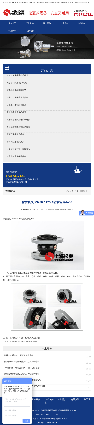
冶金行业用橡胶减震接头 (17, 97)
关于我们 (30, 31)
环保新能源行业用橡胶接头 (18, 149)
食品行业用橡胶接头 (15, 142)
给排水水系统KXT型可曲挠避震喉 (18, 355)
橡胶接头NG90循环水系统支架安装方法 (25, 338)
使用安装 (12, 31)
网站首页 (12, 23)
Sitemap (73, 410)
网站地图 (65, 410)
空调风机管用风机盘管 (16, 112)
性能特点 (82, 23)
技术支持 (64, 23)
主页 (76, 191)
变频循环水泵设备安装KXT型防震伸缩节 (21, 362)
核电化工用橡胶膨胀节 (16, 90)
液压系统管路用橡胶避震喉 (18, 127)
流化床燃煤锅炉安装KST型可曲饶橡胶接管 (22, 380)
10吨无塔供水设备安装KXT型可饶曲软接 (22, 368)
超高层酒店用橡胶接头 (16, 156)
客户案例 (47, 23)
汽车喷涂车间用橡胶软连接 (18, 120)
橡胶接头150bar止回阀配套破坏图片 (23, 341)
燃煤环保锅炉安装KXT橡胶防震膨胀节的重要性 (24, 386)
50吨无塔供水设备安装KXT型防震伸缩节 (22, 374)
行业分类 (30, 23)
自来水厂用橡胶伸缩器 (16, 105)
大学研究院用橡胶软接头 (17, 83)
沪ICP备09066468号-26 (47, 423)
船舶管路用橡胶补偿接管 (17, 75)
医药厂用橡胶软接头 (15, 134)
